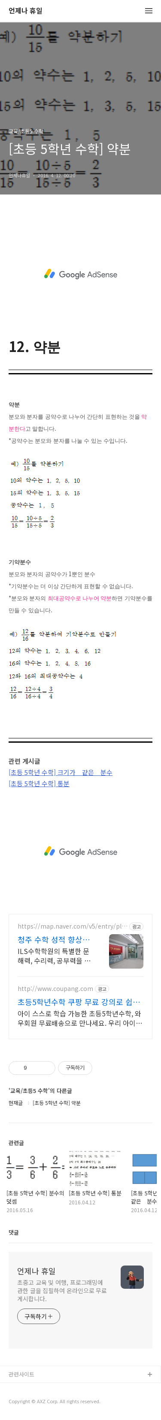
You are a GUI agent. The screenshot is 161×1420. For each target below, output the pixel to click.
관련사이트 (21, 1374)
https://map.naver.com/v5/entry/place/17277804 (71, 926)
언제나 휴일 (26, 10)
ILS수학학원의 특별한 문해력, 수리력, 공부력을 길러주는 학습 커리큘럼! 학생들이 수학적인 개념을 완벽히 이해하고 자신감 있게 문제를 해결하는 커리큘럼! (54, 955)
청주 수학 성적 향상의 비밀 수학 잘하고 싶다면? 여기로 (54, 939)
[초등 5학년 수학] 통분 (39, 783)
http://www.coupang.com (55, 988)
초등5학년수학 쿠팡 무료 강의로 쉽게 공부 (79, 1002)
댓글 (14, 1232)
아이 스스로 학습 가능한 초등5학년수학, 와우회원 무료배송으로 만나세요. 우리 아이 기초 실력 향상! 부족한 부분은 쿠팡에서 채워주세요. (79, 1018)
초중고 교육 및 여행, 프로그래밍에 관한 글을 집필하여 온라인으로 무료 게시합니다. (62, 1290)
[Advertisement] (80, 274)
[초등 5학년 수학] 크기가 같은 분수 (60, 772)
